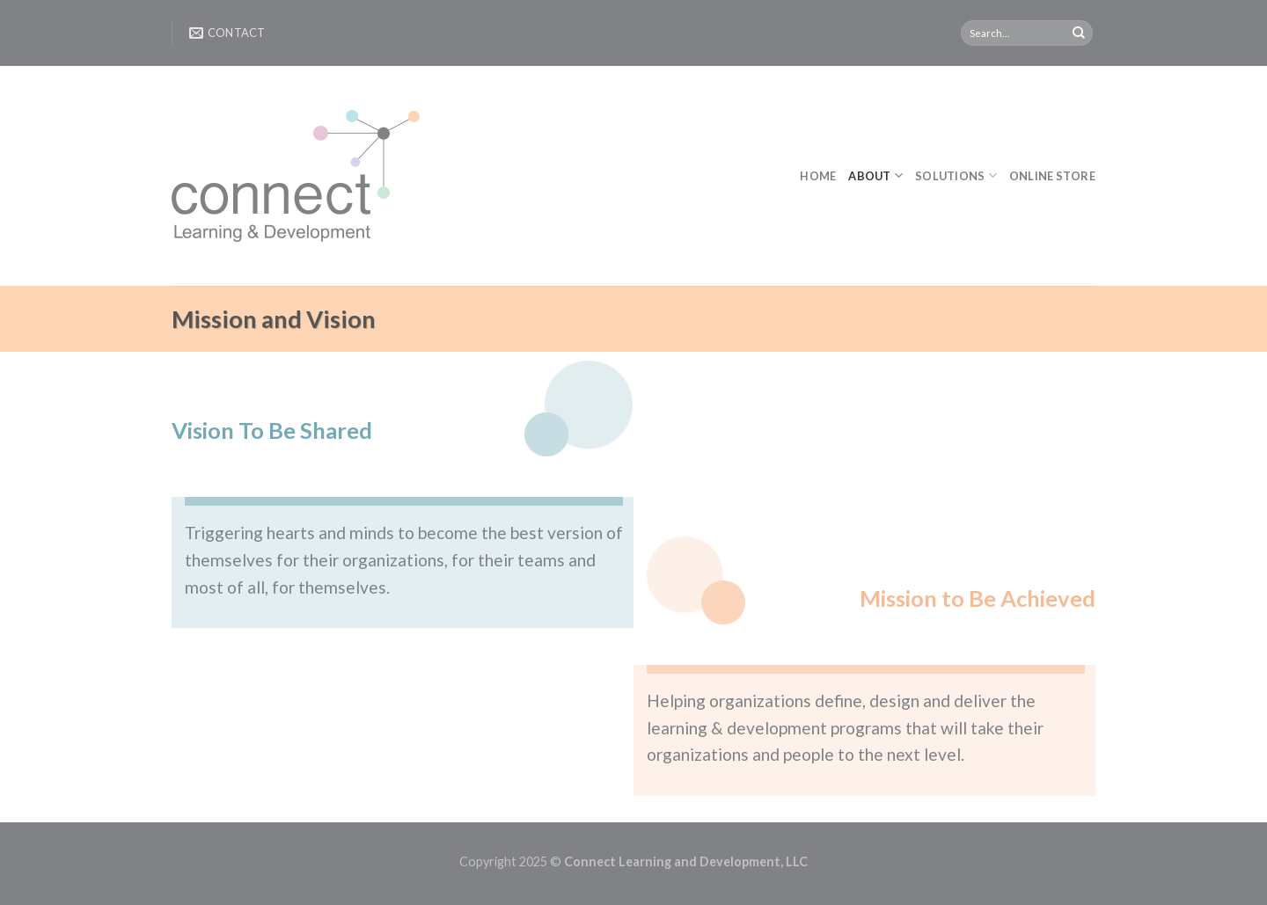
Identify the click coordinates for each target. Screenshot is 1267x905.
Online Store (1052, 176)
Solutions (956, 175)
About (875, 175)
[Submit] (1079, 33)
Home (818, 176)
